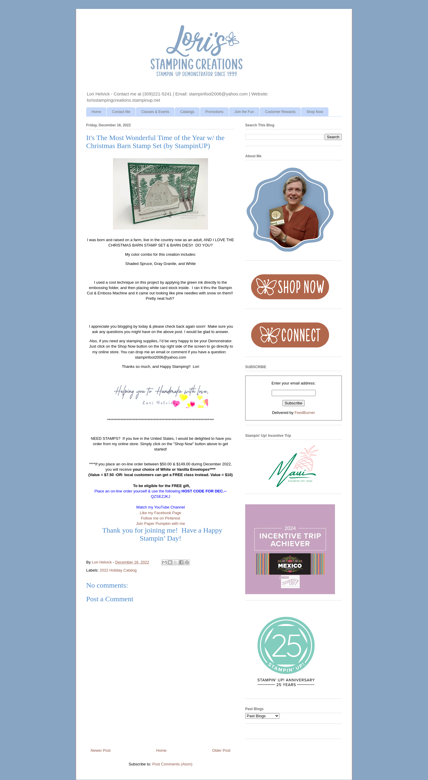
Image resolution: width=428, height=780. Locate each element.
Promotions (214, 112)
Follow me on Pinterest (160, 518)
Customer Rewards (280, 112)
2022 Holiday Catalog (118, 570)
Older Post (221, 750)
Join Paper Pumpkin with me (160, 523)
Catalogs (187, 112)
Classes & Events (155, 112)
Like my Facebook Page (160, 513)
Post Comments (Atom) (172, 764)
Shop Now (314, 112)
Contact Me (121, 112)
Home (96, 112)
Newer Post (101, 750)
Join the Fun (244, 112)
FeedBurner (305, 412)
